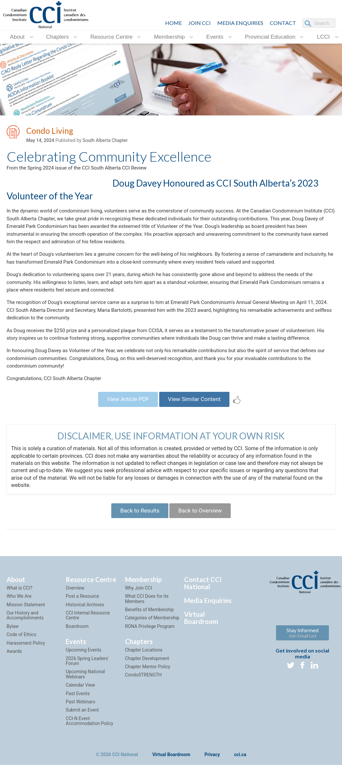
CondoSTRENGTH (143, 702)
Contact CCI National (203, 610)
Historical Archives (85, 631)
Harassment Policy (26, 670)
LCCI (323, 37)
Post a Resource (82, 623)
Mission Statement (26, 631)
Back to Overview (201, 537)
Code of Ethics (21, 662)
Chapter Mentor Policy (147, 694)
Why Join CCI (138, 615)
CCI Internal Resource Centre (88, 643)
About (17, 37)
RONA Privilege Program (150, 653)
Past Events (78, 720)
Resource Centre (111, 37)
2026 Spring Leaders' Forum (87, 688)
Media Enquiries (240, 23)
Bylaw (13, 653)
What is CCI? (19, 615)
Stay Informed (302, 660)
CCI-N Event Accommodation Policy (89, 748)
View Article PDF (126, 423)
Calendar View (80, 712)
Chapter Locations (143, 677)
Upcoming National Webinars (85, 701)
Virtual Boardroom (201, 645)
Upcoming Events (83, 677)
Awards (14, 678)
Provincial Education (270, 37)
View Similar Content (196, 423)
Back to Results (138, 537)
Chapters (57, 37)
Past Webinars (80, 729)
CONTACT (283, 23)
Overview (75, 615)
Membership (169, 37)
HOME (173, 23)
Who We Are (19, 623)
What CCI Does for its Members (147, 626)
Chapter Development (147, 685)
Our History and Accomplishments (25, 643)
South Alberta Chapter (105, 141)
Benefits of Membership (149, 637)
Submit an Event (82, 737)
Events (215, 37)
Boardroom (77, 653)
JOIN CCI (199, 23)
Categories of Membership (152, 645)
